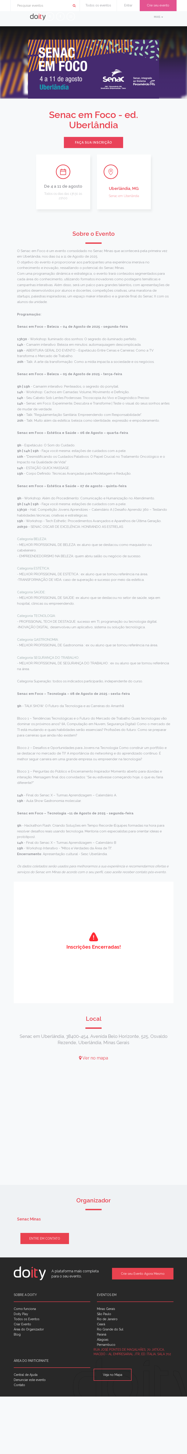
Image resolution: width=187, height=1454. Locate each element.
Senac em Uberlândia (124, 196)
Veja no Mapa (112, 1375)
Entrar (128, 5)
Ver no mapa (93, 1058)
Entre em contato (44, 1238)
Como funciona (25, 1309)
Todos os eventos (98, 5)
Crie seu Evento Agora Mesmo (143, 1273)
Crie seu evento (158, 5)
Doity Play (21, 1314)
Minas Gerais (106, 1309)
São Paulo (104, 1314)
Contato (19, 1385)
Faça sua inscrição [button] (93, 142)
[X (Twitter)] (50, 16)
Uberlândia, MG (124, 188)
